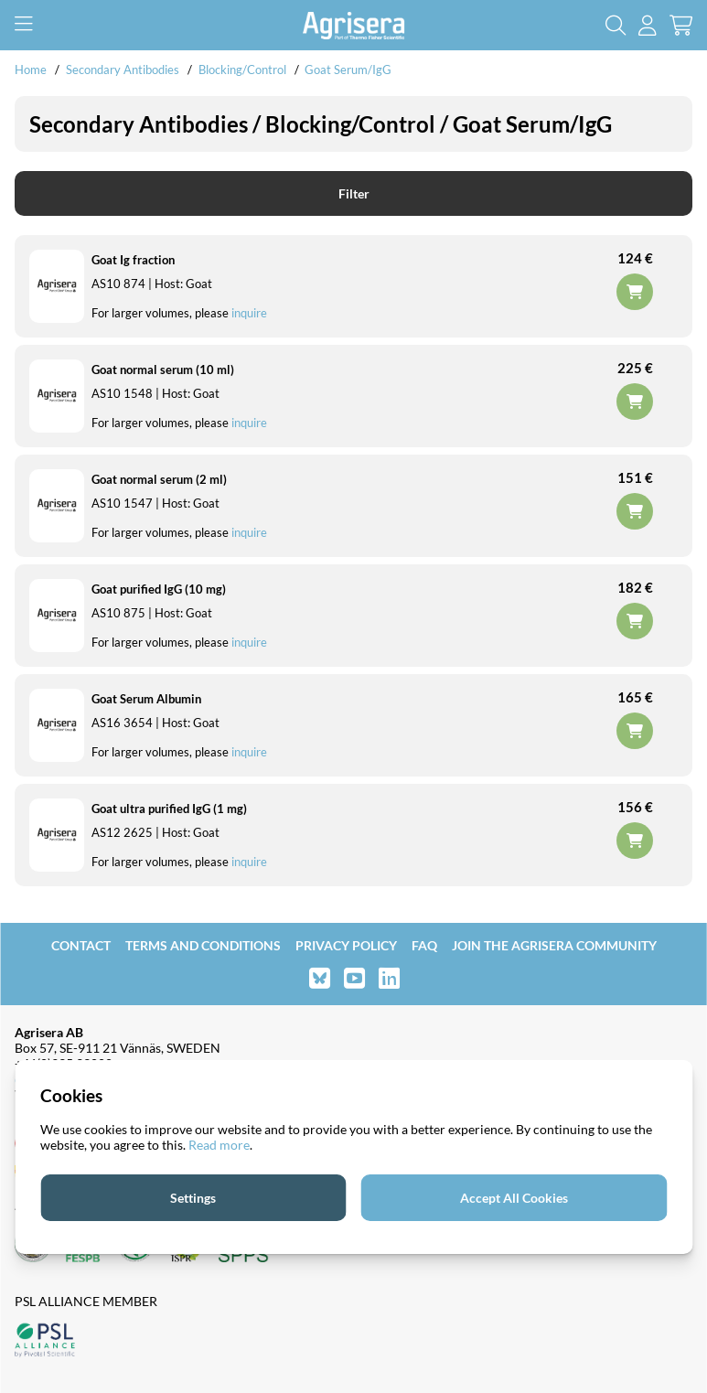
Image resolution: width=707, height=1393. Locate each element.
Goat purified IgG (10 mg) (158, 589)
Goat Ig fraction (133, 259)
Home (31, 69)
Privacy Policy (346, 945)
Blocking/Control (242, 69)
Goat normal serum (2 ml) (159, 479)
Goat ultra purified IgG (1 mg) (169, 808)
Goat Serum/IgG (348, 69)
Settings (193, 1197)
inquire (249, 312)
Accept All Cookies (514, 1197)
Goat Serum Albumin (146, 698)
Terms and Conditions (203, 945)
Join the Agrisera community (554, 945)
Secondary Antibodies (122, 69)
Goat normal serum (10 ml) (162, 369)
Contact (81, 945)
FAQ (424, 945)
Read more (219, 1144)
